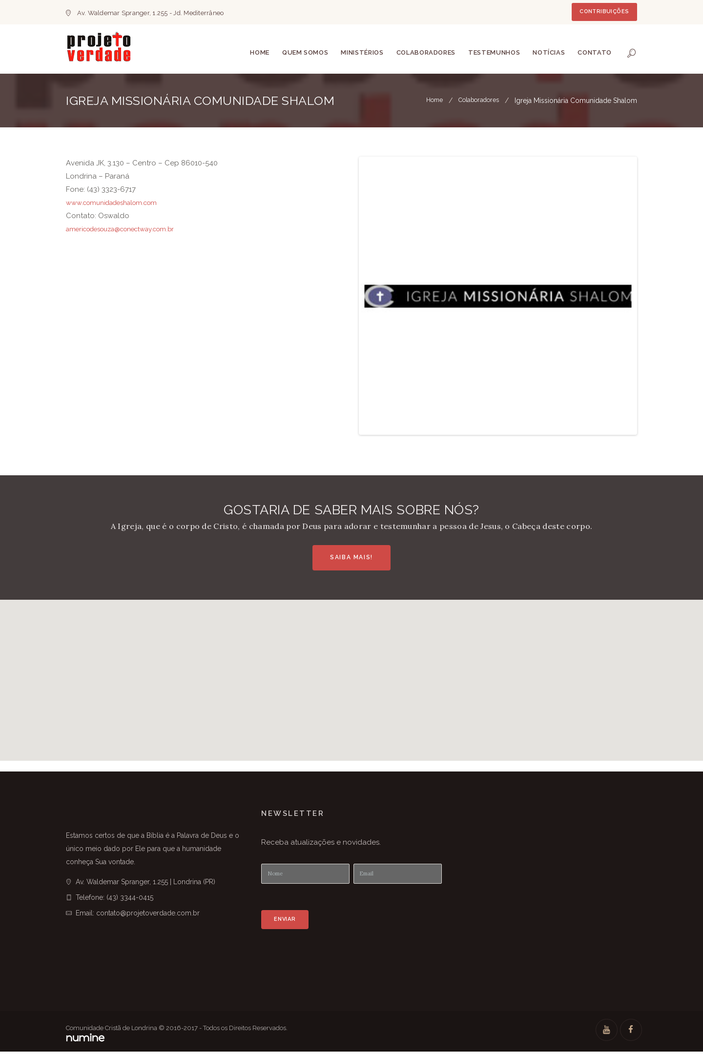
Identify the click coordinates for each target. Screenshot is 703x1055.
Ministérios (362, 52)
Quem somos (305, 52)
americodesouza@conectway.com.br (130, 228)
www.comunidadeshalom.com (118, 202)
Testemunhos (494, 52)
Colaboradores (425, 52)
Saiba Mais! (351, 557)
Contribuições (604, 11)
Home (259, 52)
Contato (595, 52)
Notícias (549, 52)
